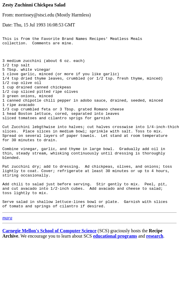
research (154, 271)
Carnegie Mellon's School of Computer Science (49, 265)
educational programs (115, 271)
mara (7, 253)
